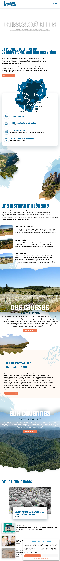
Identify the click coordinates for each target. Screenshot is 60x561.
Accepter (32, 556)
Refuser (49, 556)
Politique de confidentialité (41, 558)
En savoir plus (8, 75)
